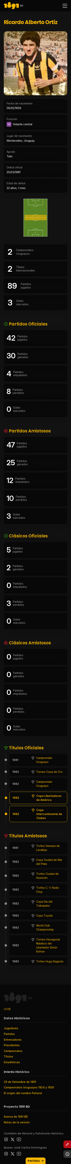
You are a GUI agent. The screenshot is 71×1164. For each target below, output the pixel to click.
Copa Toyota (44, 915)
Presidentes (12, 1045)
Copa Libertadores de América (49, 797)
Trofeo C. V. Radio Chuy (47, 889)
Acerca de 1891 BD (16, 1116)
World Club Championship (45, 927)
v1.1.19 (7, 1009)
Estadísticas (12, 1062)
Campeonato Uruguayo (44, 759)
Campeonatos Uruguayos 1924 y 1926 (29, 1087)
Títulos (8, 1056)
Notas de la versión (17, 1122)
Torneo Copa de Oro (49, 771)
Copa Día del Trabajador (44, 903)
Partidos (36, 1161)
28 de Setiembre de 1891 (20, 1081)
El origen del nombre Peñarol (23, 1093)
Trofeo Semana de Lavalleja (48, 847)
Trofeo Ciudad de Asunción (47, 875)
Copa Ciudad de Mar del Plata (49, 861)
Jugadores (11, 1028)
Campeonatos (13, 1051)
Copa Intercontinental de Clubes (49, 814)
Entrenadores (13, 1039)
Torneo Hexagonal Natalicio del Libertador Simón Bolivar (48, 945)
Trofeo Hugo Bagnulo (49, 961)
